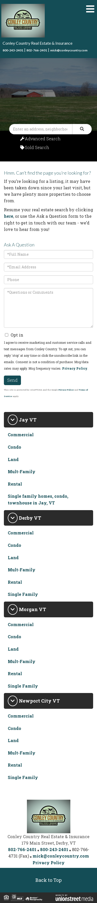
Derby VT (30, 518)
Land (13, 459)
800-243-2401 (13, 50)
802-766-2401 (36, 50)
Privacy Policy (74, 368)
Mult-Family (21, 471)
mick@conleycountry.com (68, 50)
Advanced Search (43, 138)
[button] (82, 129)
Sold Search (37, 147)
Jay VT (27, 420)
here (8, 216)
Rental (15, 484)
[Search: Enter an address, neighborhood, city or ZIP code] (40, 129)
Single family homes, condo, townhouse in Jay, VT (38, 499)
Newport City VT (39, 701)
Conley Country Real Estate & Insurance (37, 43)
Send (12, 380)
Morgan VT (32, 609)
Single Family (23, 594)
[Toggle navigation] (90, 9)
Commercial (21, 434)
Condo (14, 447)
